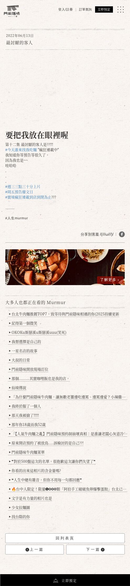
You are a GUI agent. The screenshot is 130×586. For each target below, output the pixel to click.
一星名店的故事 (23, 350)
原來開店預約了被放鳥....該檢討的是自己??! (46, 442)
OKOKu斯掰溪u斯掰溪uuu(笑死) (38, 332)
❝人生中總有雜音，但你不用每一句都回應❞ (45, 479)
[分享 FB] (122, 234)
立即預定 (104, 9)
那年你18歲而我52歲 (27, 424)
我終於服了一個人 (25, 406)
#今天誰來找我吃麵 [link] (21, 149)
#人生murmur (16, 218)
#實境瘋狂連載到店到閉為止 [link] (28, 197)
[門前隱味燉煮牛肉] (12, 11)
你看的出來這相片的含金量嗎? (35, 470)
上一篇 (34, 549)
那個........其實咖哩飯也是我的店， (39, 378)
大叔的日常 (19, 359)
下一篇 (95, 549)
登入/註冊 (65, 9)
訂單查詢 (85, 9)
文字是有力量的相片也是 (30, 498)
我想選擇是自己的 (25, 341)
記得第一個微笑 (23, 323)
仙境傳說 (18, 387)
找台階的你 (19, 516)
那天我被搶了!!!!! (24, 415)
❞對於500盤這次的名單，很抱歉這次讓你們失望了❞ (52, 461)
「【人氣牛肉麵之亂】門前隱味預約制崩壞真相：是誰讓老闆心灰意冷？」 (68, 433)
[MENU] (120, 9)
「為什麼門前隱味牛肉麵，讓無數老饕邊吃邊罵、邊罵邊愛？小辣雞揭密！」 (68, 396)
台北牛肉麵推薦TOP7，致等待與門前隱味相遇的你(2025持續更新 (64, 313)
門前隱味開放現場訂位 (29, 369)
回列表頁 (65, 538)
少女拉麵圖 (19, 507)
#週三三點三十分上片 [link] (22, 186)
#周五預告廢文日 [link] (19, 191)
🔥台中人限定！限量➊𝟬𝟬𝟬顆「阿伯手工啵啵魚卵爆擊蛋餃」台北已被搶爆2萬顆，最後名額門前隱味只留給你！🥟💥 (68, 488)
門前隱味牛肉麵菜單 (27, 452)
